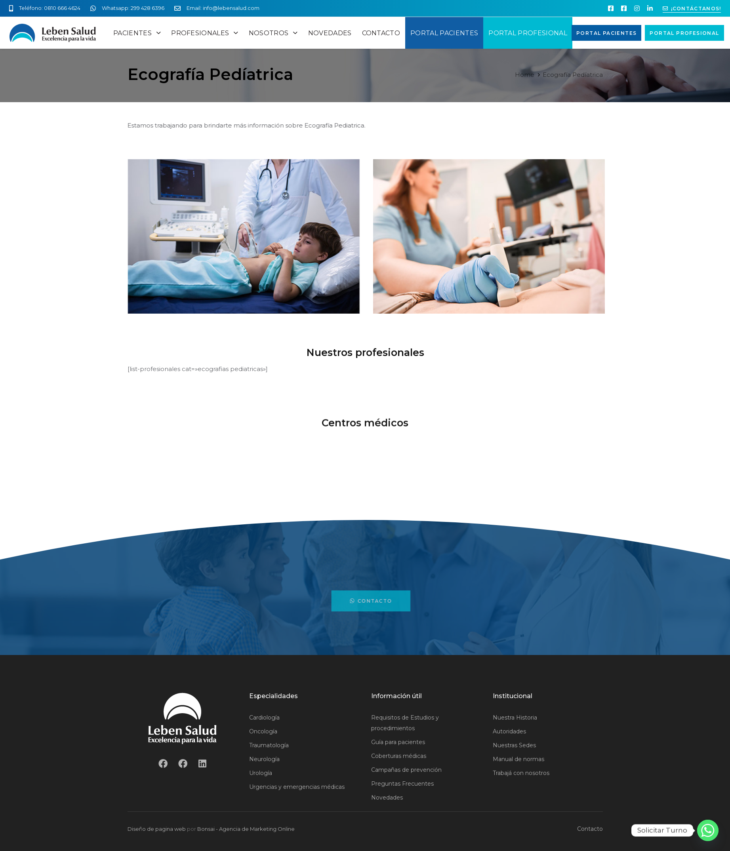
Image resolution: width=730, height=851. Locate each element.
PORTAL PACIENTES (444, 33)
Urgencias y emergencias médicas (297, 786)
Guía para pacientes (398, 742)
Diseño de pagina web (157, 829)
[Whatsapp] (708, 830)
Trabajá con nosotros (521, 773)
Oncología (263, 731)
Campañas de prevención (406, 769)
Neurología (264, 759)
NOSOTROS (273, 33)
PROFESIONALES (204, 33)
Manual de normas (518, 759)
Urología (260, 773)
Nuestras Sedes (514, 745)
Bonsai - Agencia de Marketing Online (246, 829)
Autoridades (509, 731)
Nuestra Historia (515, 717)
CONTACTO (381, 33)
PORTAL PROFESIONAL (527, 33)
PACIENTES (137, 33)
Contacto (590, 828)
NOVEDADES (330, 33)
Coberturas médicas (398, 756)
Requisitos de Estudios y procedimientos (405, 723)
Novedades (387, 797)
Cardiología (264, 717)
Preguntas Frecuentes (402, 783)
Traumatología (269, 745)
